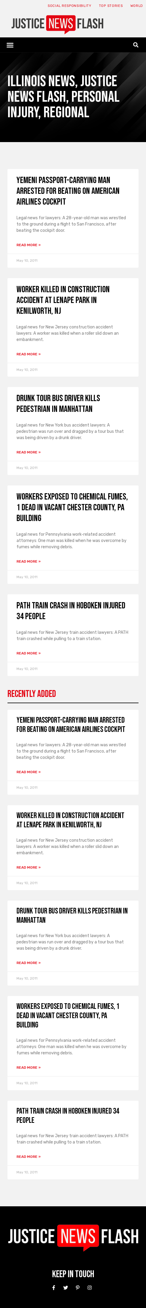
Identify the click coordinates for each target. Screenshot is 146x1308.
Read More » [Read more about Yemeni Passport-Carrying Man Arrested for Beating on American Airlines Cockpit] (28, 245)
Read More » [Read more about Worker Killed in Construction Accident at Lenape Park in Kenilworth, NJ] (28, 354)
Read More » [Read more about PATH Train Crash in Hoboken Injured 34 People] (28, 653)
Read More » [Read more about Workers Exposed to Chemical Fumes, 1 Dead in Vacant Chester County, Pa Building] (28, 561)
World (136, 6)
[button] (10, 45)
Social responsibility (69, 6)
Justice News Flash (62, 89)
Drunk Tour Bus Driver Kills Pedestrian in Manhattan (58, 404)
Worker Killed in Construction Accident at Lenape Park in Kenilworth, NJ (63, 300)
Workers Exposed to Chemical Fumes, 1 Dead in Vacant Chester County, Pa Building (72, 507)
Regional (66, 112)
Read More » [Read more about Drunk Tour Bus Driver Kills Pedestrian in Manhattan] (28, 452)
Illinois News (41, 81)
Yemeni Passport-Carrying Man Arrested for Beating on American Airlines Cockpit (68, 191)
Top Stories (111, 6)
